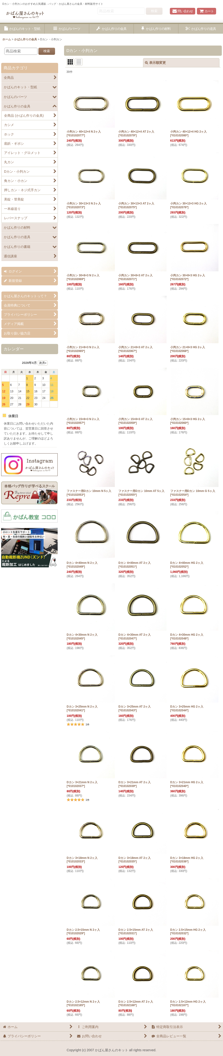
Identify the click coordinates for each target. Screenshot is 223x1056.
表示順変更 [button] (155, 63)
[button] (22, 29)
